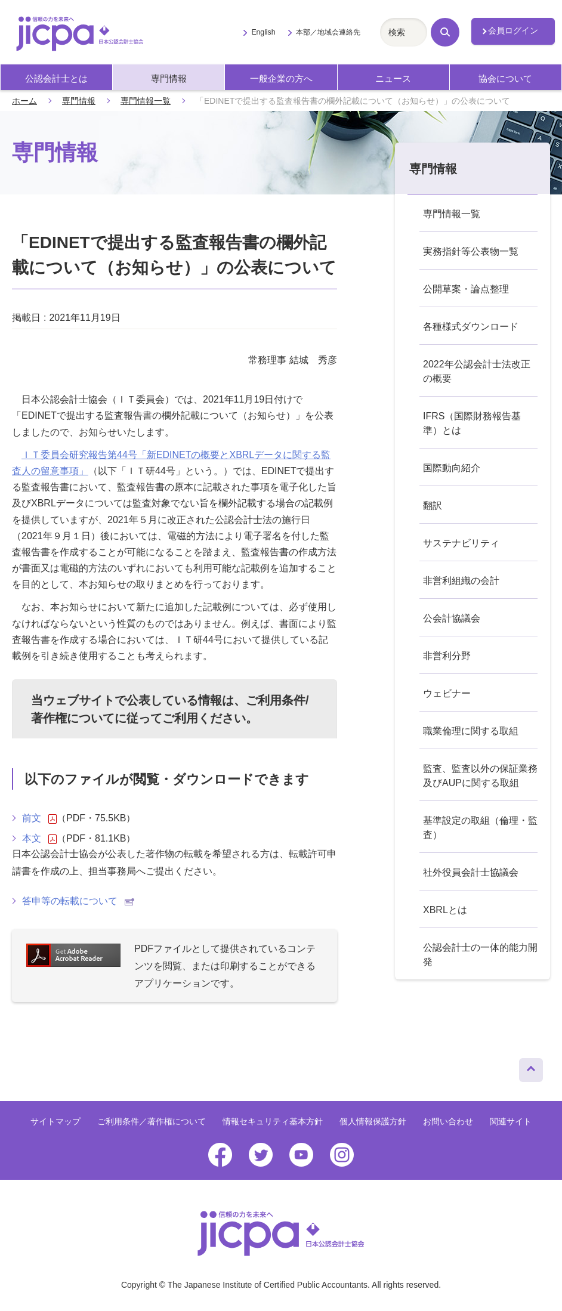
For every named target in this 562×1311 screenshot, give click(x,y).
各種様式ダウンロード (470, 326)
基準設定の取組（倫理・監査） (480, 827)
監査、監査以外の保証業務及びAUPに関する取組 (480, 775)
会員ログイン (513, 30)
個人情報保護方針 (372, 1121)
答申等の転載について (78, 901)
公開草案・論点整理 (466, 289)
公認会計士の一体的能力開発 (480, 954)
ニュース (393, 78)
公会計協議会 (451, 618)
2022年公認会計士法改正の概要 (476, 371)
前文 (39, 818)
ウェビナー (447, 693)
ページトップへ (531, 1067)
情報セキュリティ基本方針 (273, 1121)
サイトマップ (55, 1121)
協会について (505, 78)
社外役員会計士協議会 (470, 872)
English (263, 32)
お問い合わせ (448, 1121)
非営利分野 (447, 656)
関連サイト (511, 1121)
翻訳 (432, 505)
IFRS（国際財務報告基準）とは (472, 423)
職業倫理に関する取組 (470, 731)
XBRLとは (445, 910)
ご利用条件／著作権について (151, 1121)
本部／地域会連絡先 (328, 32)
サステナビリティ (461, 543)
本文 (39, 838)
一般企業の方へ (281, 78)
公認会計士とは (56, 78)
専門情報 (169, 78)
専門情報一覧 (146, 101)
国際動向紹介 (451, 468)
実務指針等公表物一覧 (470, 251)
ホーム (24, 101)
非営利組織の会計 (461, 581)
